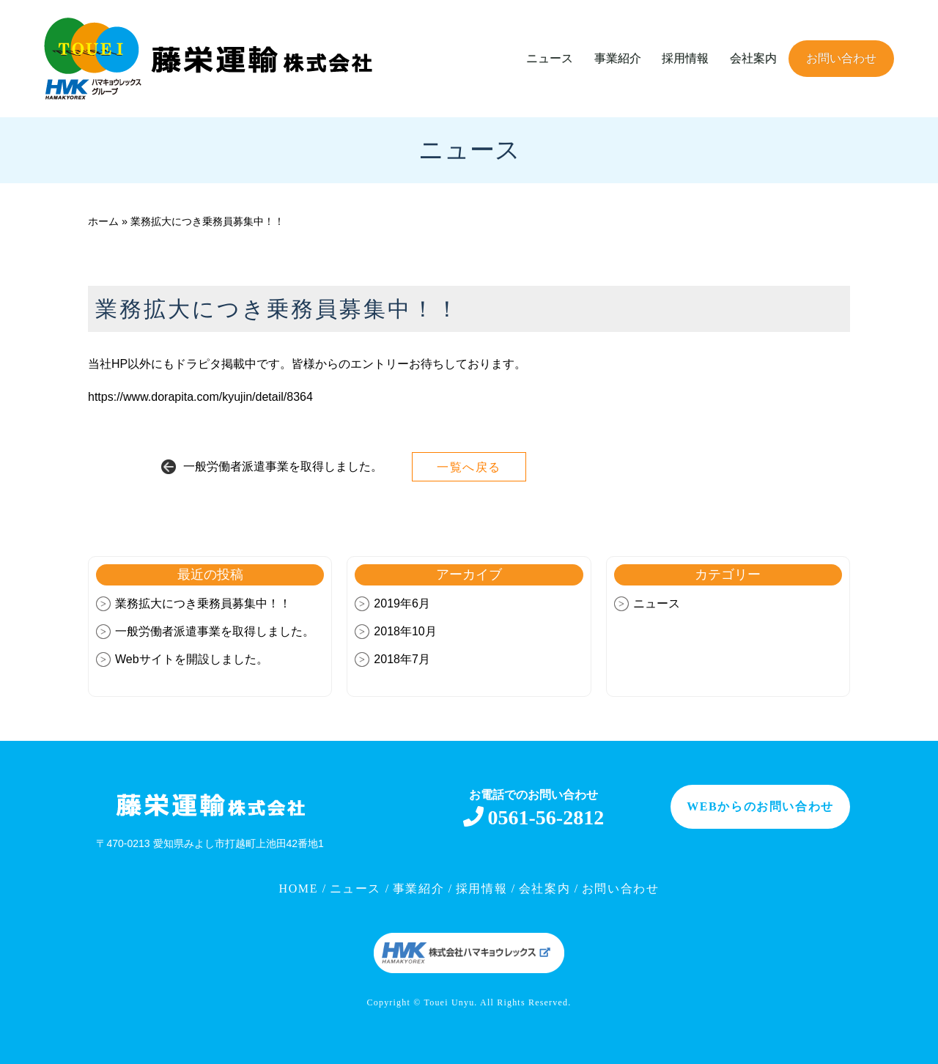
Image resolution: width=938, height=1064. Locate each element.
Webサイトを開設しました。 (191, 659)
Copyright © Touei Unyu (421, 1002)
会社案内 (753, 58)
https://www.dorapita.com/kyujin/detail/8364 (200, 397)
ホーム (103, 221)
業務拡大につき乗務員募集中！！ (203, 603)
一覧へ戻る (469, 467)
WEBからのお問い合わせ (760, 806)
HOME (300, 888)
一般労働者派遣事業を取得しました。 (283, 466)
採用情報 (685, 58)
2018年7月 (402, 659)
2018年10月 (405, 631)
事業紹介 (617, 58)
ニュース (549, 58)
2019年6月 (402, 603)
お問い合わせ (841, 58)
